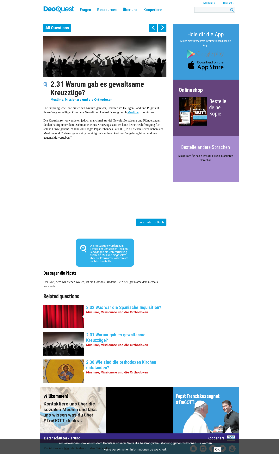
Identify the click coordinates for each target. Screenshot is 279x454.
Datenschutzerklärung (62, 438)
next (162, 28)
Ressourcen (107, 9)
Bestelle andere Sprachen (205, 147)
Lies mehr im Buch (151, 222)
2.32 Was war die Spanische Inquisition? (123, 307)
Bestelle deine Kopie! (217, 107)
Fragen (85, 9)
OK (217, 449)
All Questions (57, 27)
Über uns (130, 9)
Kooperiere (153, 9)
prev (153, 28)
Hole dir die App (205, 34)
